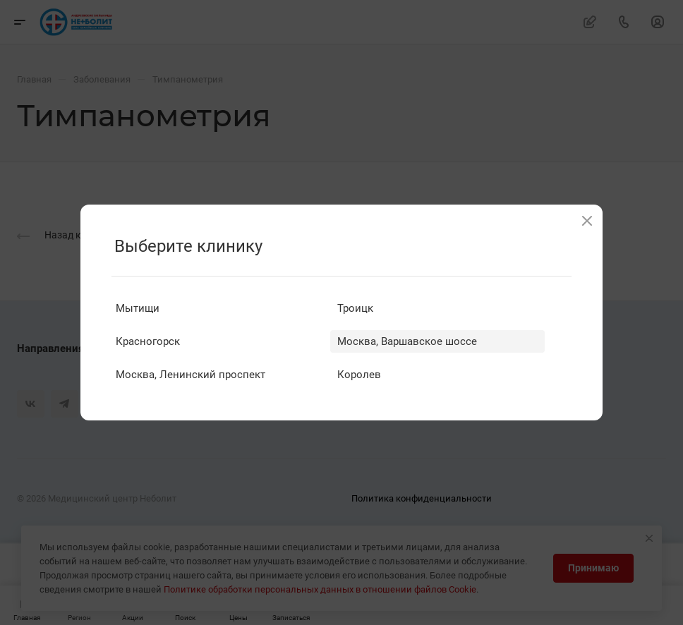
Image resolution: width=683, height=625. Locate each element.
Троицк (355, 308)
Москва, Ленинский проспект (190, 374)
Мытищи (137, 308)
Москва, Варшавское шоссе (407, 341)
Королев (359, 374)
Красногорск (148, 341)
